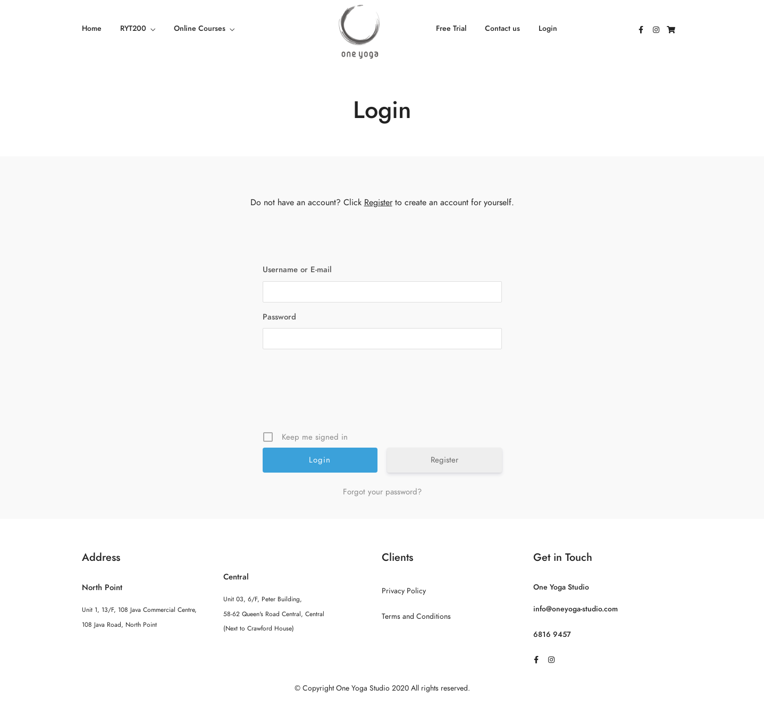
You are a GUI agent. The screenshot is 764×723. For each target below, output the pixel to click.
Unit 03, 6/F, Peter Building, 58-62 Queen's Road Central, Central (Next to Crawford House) (273, 613)
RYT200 (133, 28)
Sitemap (382, 709)
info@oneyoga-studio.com (575, 609)
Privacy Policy (404, 591)
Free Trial (451, 28)
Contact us (502, 28)
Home (92, 28)
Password (279, 317)
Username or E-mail (297, 269)
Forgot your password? (382, 491)
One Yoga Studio (561, 587)
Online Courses (199, 28)
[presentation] (383, 394)
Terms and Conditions (416, 616)
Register (378, 202)
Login (548, 28)
